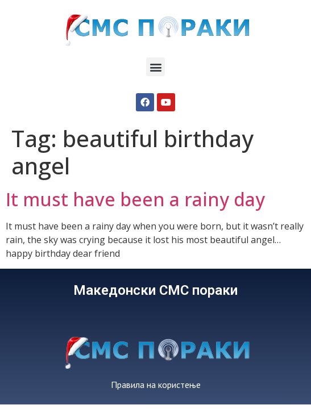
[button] (155, 66)
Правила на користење (156, 384)
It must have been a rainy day (135, 199)
